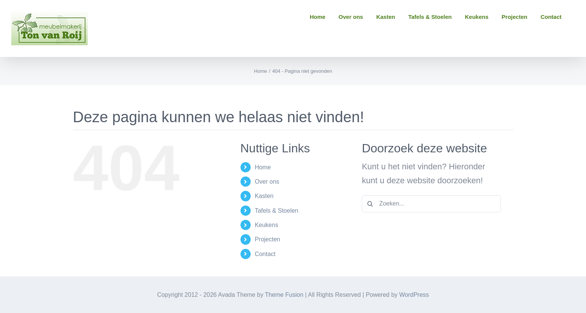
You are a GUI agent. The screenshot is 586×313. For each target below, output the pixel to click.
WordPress (414, 295)
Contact (265, 254)
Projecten (267, 239)
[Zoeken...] (431, 203)
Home (263, 167)
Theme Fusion (284, 295)
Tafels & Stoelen (276, 210)
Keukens (266, 225)
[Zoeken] (370, 203)
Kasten (264, 196)
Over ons (267, 181)
